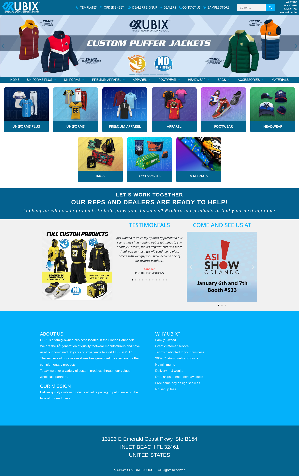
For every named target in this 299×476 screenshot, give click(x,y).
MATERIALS (280, 79)
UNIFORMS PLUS (41, 80)
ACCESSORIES (251, 80)
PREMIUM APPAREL (108, 80)
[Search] (270, 7)
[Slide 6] (167, 75)
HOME (14, 79)
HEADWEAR (199, 80)
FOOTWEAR (169, 80)
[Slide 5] (160, 75)
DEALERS (168, 7)
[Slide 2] (139, 75)
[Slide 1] (132, 75)
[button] (118, 253)
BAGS (223, 80)
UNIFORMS (74, 80)
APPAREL (142, 80)
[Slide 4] (153, 75)
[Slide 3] (146, 75)
